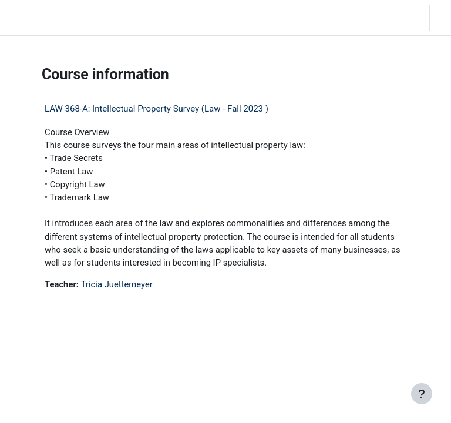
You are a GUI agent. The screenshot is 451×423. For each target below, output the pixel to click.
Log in (443, 17)
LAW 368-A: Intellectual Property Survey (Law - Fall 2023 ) (156, 108)
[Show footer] (421, 393)
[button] (386, 17)
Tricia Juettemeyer (117, 284)
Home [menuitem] (82, 17)
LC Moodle (33, 18)
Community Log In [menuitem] (118, 17)
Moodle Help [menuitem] (159, 17)
